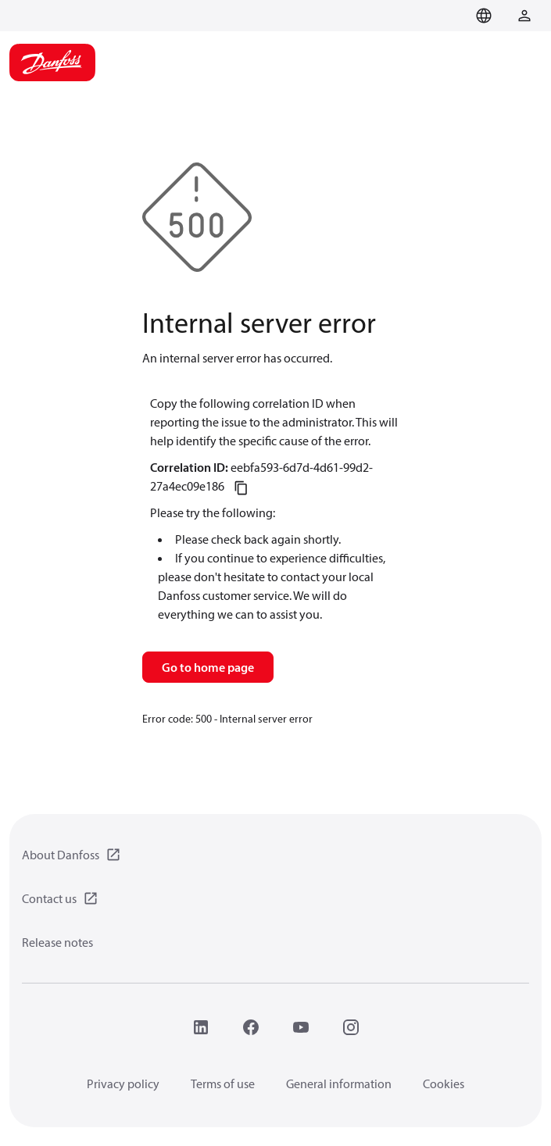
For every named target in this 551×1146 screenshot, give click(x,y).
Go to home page (208, 667)
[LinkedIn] (200, 1027)
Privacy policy (123, 1083)
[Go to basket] (455, 14)
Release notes (57, 942)
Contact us (49, 898)
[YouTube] (301, 1027)
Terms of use (223, 1083)
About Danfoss (60, 854)
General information (339, 1083)
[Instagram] (351, 1027)
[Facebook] (251, 1027)
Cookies (443, 1083)
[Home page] (52, 62)
